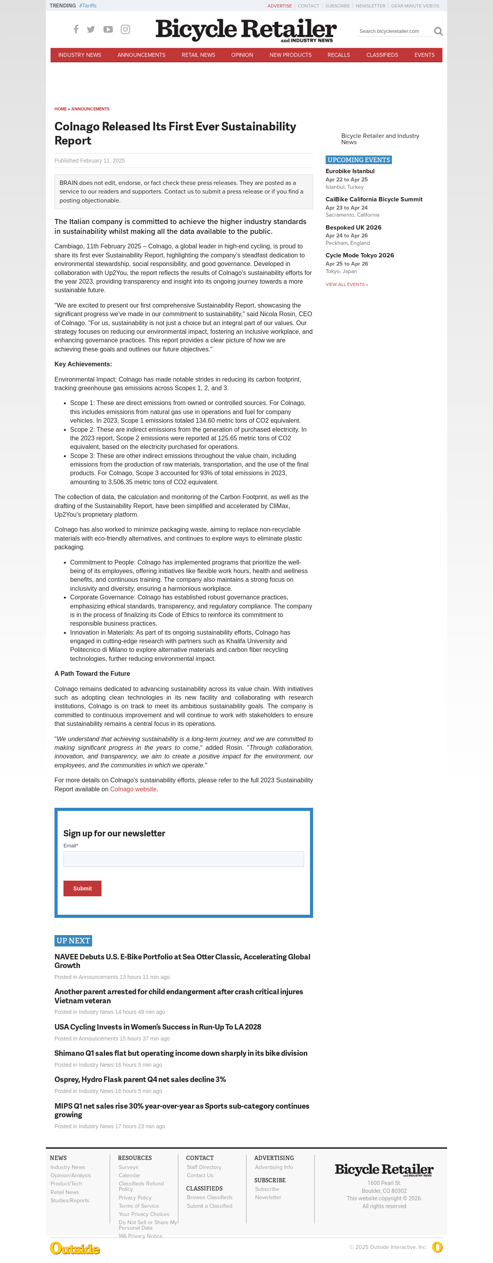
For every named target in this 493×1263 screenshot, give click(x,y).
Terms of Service (138, 1205)
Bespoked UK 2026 (354, 228)
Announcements (141, 55)
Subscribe (337, 6)
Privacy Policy (134, 1197)
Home (60, 109)
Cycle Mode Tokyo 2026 (360, 255)
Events (425, 55)
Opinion (242, 55)
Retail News (198, 55)
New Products (291, 55)
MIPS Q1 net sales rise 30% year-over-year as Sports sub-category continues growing (182, 1110)
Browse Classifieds (209, 1197)
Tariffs (89, 5)
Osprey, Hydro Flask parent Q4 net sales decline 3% (140, 1079)
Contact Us (200, 1175)
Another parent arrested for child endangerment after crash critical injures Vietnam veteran (178, 996)
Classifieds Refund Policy (140, 1186)
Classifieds (382, 55)
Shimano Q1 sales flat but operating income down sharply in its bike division (181, 1053)
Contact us (179, 191)
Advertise (280, 6)
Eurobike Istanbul (350, 171)
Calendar (129, 1175)
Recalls (339, 55)
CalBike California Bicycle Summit (374, 199)
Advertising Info (274, 1167)
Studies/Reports (69, 1200)
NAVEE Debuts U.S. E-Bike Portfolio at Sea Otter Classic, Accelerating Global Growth (182, 961)
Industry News (79, 55)
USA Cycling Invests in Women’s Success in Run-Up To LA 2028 (157, 1026)
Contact (308, 6)
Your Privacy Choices (143, 1213)
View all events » (347, 284)
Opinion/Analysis (70, 1175)
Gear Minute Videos (415, 6)
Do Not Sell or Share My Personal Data (147, 1224)
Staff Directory (204, 1167)
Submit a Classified (209, 1205)
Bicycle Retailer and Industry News (380, 139)
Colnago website (133, 789)
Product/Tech (66, 1183)
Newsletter (370, 6)
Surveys (128, 1167)
